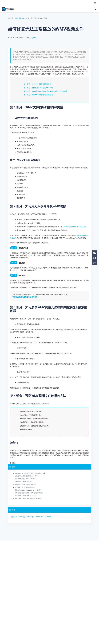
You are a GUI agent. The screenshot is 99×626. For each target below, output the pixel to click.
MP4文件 (30, 517)
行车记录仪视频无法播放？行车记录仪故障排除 (29, 493)
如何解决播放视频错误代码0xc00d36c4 (26, 476)
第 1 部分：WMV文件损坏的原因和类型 (37, 84)
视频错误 (14, 517)
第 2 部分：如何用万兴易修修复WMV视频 (38, 88)
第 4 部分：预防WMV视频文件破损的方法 (38, 95)
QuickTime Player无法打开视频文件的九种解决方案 (30, 473)
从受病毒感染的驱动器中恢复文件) (74, 227)
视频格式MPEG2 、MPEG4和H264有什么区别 (28, 490)
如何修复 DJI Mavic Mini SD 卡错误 (25, 496)
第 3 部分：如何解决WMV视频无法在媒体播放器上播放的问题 (45, 91)
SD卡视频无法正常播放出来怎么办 (25, 487)
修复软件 (48, 517)
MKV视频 (22, 517)
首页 (15, 18)
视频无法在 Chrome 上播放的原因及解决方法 (28, 498)
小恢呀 (34, 38)
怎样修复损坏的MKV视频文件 (23, 481)
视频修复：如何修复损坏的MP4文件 (25, 484)
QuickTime (39, 517)
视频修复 (21, 18)
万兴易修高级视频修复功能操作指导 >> (26, 297)
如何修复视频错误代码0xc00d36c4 (25, 479)
